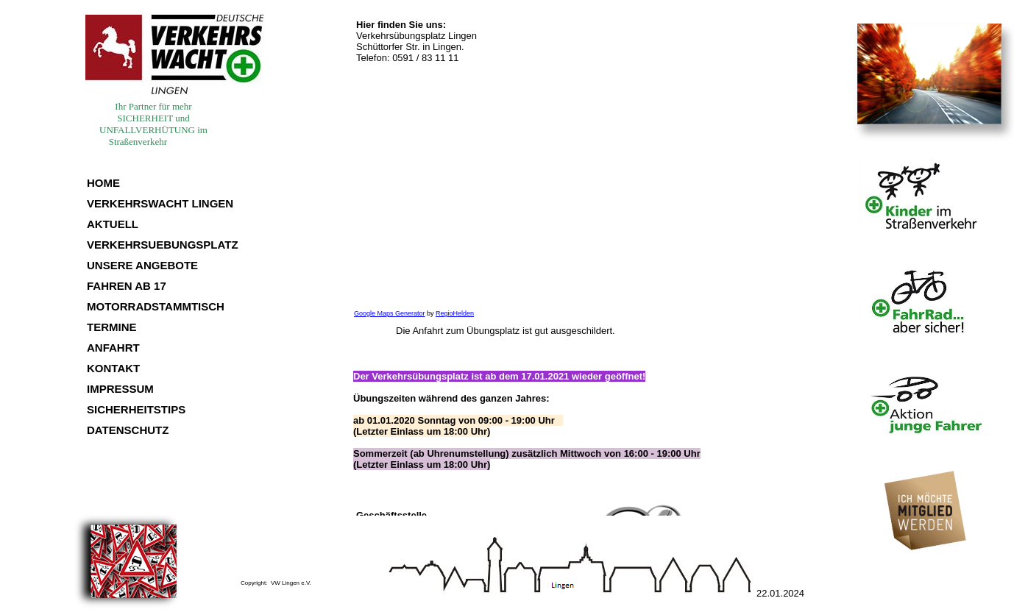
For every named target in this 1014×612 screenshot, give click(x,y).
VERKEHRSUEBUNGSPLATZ (162, 244)
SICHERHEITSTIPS (136, 409)
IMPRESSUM (120, 388)
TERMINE (112, 327)
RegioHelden (455, 313)
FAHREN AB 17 (126, 286)
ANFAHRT (113, 347)
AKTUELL (112, 224)
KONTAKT (113, 368)
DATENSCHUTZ (128, 430)
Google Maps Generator (389, 313)
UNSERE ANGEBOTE (142, 265)
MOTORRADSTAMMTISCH (155, 306)
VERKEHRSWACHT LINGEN (160, 203)
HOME (103, 183)
